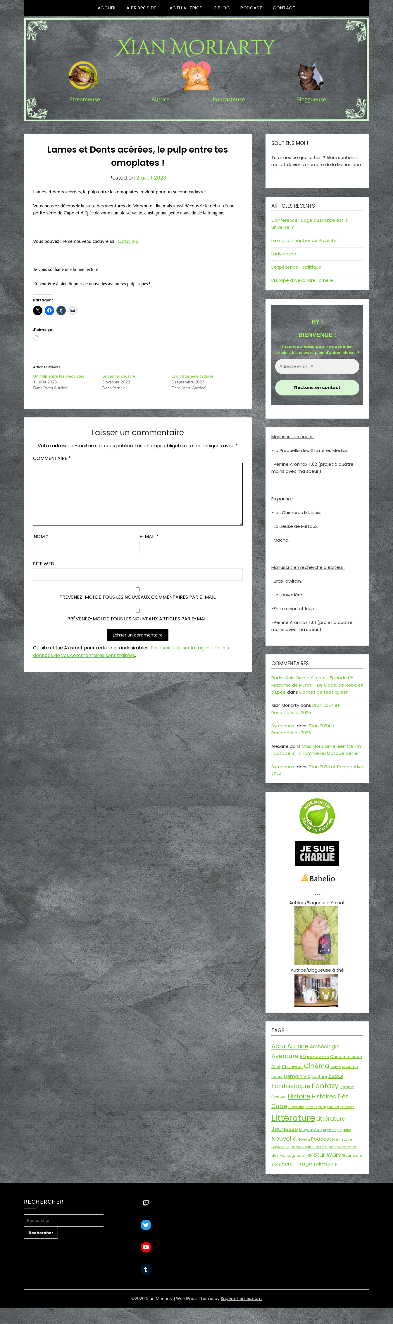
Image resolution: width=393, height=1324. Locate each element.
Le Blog (221, 8)
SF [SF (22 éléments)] (304, 1155)
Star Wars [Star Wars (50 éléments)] (327, 1155)
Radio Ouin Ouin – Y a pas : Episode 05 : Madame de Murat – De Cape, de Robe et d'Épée (317, 685)
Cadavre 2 (128, 241)
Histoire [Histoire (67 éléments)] (299, 1096)
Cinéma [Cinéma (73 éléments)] (316, 1065)
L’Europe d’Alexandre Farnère (302, 280)
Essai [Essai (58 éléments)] (335, 1076)
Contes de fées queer (323, 692)
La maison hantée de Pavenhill (304, 240)
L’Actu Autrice (184, 8)
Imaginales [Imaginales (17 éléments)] (328, 1106)
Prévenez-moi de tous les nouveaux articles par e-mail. (137, 618)
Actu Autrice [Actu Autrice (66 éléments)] (289, 1046)
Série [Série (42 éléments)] (288, 1163)
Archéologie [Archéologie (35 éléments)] (324, 1046)
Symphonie (283, 726)
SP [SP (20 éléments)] (310, 1155)
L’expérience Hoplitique (296, 267)
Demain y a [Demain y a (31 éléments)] (297, 1076)
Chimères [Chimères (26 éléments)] (292, 1066)
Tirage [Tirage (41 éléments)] (304, 1163)
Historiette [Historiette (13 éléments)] (296, 1107)
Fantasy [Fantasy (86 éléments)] (325, 1086)
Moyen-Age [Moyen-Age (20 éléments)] (310, 1129)
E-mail (149, 536)
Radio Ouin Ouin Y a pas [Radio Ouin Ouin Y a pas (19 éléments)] (313, 1147)
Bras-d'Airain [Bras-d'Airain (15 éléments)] (318, 1057)
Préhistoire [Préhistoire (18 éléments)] (342, 1139)
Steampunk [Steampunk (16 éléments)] (352, 1155)
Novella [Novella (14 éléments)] (304, 1139)
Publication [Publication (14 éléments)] (280, 1147)
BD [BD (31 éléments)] (303, 1056)
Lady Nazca (283, 254)
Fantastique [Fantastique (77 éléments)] (291, 1086)
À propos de (141, 8)
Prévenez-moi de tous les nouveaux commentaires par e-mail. (137, 597)
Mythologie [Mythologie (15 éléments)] (332, 1129)
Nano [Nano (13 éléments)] (347, 1130)
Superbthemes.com (241, 1298)
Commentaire (52, 458)
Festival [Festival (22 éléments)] (279, 1097)
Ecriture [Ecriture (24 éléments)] (319, 1076)
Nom (41, 536)
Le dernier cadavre (118, 375)
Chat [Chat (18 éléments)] (275, 1066)
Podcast (251, 8)
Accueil (107, 8)
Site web (43, 563)
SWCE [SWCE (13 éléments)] (275, 1164)
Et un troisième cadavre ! (193, 375)
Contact (284, 8)
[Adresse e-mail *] (317, 366)
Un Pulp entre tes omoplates (58, 375)
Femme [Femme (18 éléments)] (347, 1086)
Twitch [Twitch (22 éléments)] (320, 1164)
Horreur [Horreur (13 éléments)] (311, 1107)
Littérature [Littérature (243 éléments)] (293, 1118)
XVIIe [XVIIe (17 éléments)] (332, 1164)
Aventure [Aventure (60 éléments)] (285, 1056)
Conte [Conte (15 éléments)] (335, 1066)
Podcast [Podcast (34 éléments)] (321, 1139)
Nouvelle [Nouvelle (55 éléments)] (284, 1138)
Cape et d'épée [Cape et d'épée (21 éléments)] (346, 1056)
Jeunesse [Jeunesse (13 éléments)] (347, 1107)
